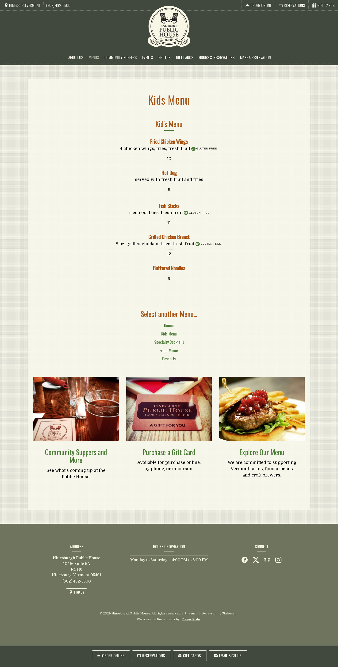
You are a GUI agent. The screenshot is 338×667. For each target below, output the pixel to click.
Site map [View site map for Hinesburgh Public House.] (191, 613)
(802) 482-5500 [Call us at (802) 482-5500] (58, 5)
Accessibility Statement (220, 613)
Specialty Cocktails (169, 348)
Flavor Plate (191, 619)
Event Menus (169, 356)
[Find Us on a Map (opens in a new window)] (22, 5)
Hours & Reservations (216, 57)
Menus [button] (94, 57)
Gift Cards (184, 57)
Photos (164, 57)
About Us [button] (75, 57)
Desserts (169, 364)
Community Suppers (120, 57)
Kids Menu (169, 339)
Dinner (169, 331)
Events (147, 57)
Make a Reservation (255, 57)
